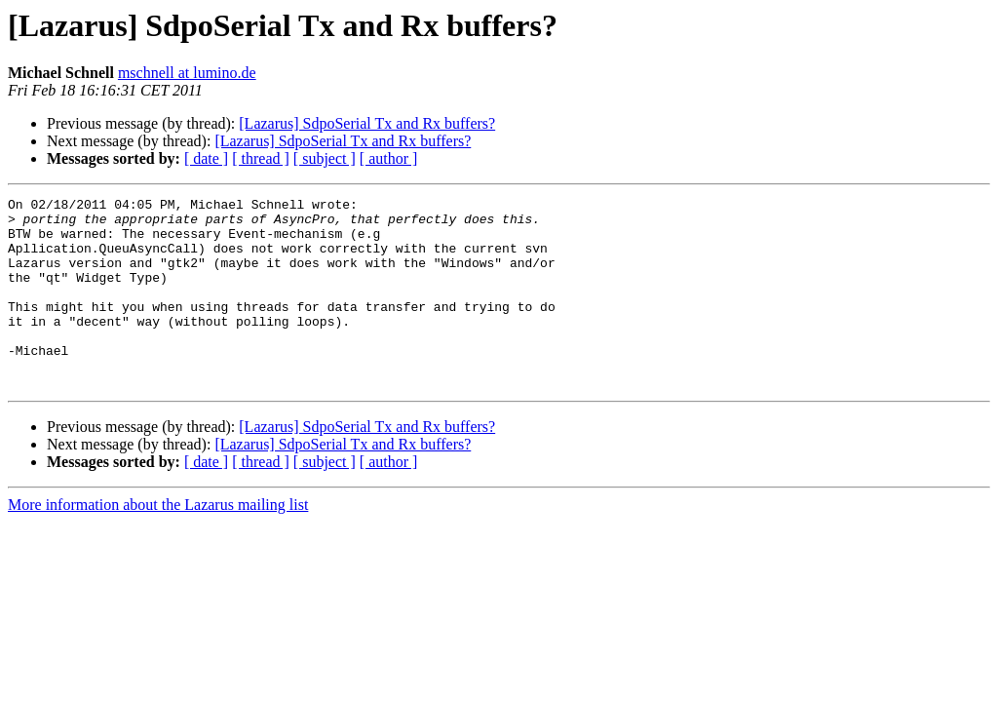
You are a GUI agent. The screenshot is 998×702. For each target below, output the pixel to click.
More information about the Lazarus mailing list (158, 542)
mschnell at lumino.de (187, 72)
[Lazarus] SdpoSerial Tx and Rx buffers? (367, 123)
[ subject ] (324, 158)
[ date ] (206, 158)
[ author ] (389, 158)
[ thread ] (260, 158)
